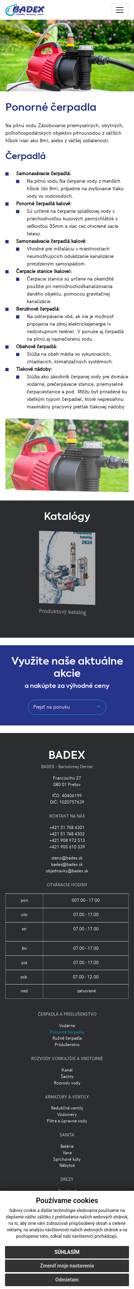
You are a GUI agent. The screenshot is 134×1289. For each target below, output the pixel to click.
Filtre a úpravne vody (67, 1121)
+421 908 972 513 (67, 840)
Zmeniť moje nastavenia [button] (67, 1266)
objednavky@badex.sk (67, 871)
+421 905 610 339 (67, 847)
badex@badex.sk (67, 864)
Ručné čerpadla (67, 1038)
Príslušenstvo (67, 1045)
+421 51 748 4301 (67, 827)
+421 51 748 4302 (67, 834)
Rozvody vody (67, 1083)
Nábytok (67, 1165)
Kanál (67, 1070)
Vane (67, 1153)
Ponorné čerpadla (67, 1032)
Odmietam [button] (67, 1280)
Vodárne (67, 1026)
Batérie (67, 1146)
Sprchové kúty (67, 1159)
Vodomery (67, 1114)
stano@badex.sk (67, 858)
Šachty (67, 1076)
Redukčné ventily (67, 1108)
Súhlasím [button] (67, 1252)
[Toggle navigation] (120, 10)
